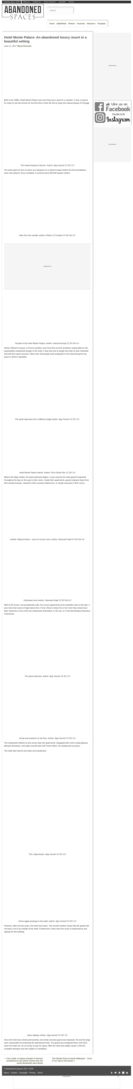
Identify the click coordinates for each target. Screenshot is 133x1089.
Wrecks (71, 23)
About (6, 1073)
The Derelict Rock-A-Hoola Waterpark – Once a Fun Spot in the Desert (72, 1059)
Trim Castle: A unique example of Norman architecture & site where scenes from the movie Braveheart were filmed (24, 1060)
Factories (81, 23)
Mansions (91, 23)
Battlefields (61, 23)
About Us (26, 2)
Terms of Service (50, 2)
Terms (40, 1073)
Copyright (62, 2)
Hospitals (101, 23)
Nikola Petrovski (24, 46)
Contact (14, 1073)
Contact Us (37, 2)
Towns (52, 23)
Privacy (71, 2)
